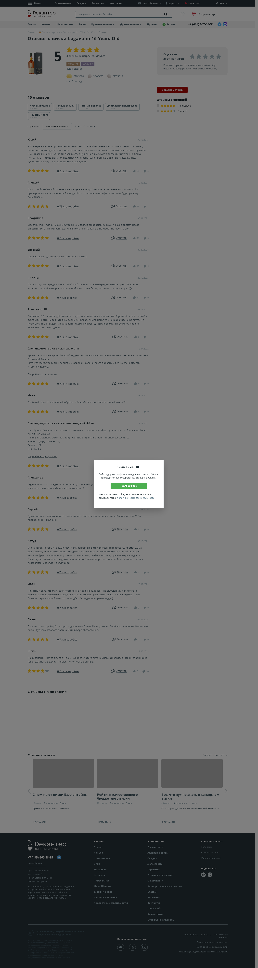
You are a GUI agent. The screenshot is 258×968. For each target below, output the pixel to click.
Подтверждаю (129, 485)
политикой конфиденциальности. (136, 497)
